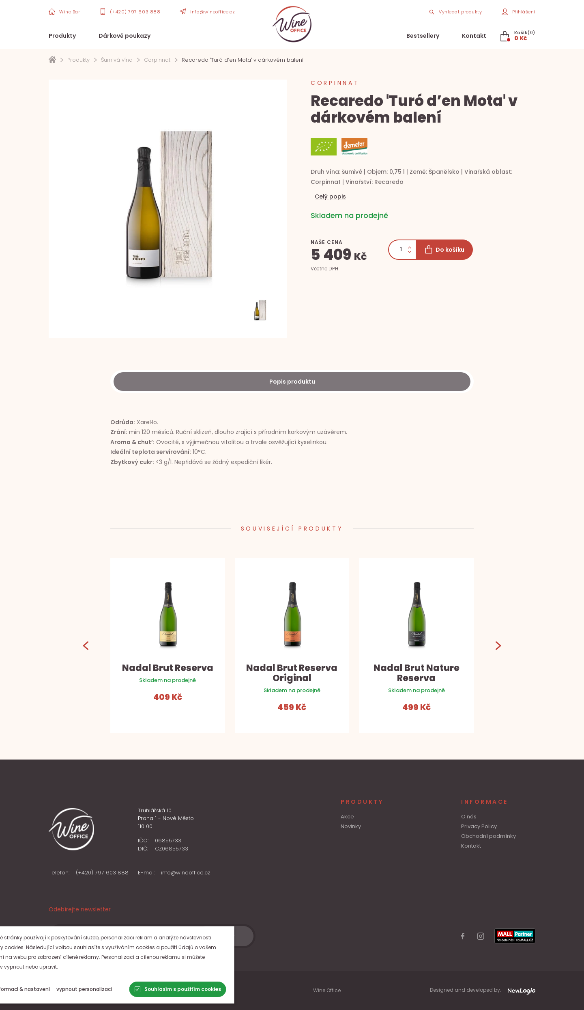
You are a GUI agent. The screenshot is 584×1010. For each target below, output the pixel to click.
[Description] (292, 381)
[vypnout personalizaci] (116, 989)
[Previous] (86, 645)
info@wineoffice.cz (185, 872)
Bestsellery (422, 36)
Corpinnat (157, 60)
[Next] (498, 645)
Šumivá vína (117, 60)
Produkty (62, 36)
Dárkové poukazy (124, 36)
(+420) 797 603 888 (102, 872)
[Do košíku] (444, 250)
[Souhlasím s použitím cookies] (209, 989)
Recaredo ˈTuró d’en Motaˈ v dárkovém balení (242, 60)
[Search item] (455, 11)
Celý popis (330, 196)
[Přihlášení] (519, 11)
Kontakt (474, 36)
